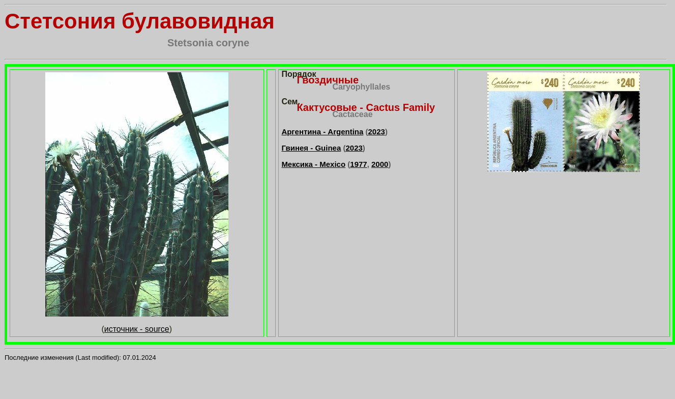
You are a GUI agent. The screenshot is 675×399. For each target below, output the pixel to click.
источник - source (136, 329)
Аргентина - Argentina (322, 131)
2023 (376, 131)
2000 (379, 164)
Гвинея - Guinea (311, 148)
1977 (358, 164)
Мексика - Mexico (313, 164)
